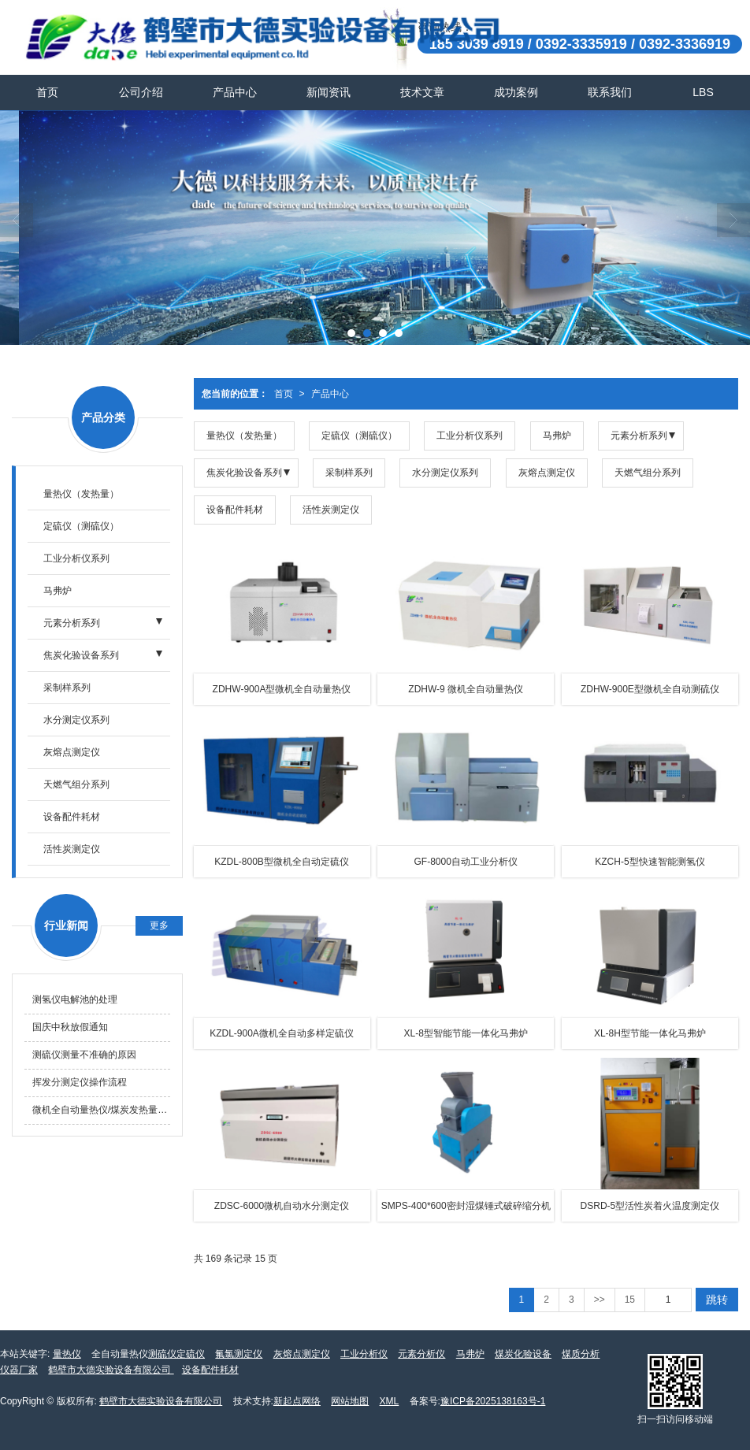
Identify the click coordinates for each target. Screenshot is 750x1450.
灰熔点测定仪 (546, 472)
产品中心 (235, 92)
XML (389, 1401)
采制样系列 (349, 472)
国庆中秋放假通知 (70, 1027)
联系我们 (610, 92)
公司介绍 (141, 92)
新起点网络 (297, 1401)
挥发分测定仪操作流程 (79, 1082)
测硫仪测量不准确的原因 (84, 1054)
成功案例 (516, 92)
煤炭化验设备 (523, 1353)
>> (599, 1299)
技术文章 (422, 92)
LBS (702, 92)
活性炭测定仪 (331, 509)
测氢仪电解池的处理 (74, 999)
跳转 (717, 1299)
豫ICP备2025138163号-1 (492, 1401)
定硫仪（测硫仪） (359, 435)
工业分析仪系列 (469, 435)
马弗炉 (557, 435)
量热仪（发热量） (244, 435)
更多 (159, 925)
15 (630, 1299)
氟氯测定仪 (238, 1353)
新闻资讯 (328, 92)
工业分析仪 (364, 1353)
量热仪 (67, 1353)
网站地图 (350, 1401)
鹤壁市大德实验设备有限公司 (110, 1369)
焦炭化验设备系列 (244, 472)
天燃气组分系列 (647, 472)
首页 (47, 92)
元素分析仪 (421, 1353)
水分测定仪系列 (445, 472)
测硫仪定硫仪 (176, 1353)
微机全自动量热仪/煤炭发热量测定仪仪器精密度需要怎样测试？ (101, 1109)
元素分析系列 (639, 435)
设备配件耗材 (234, 509)
